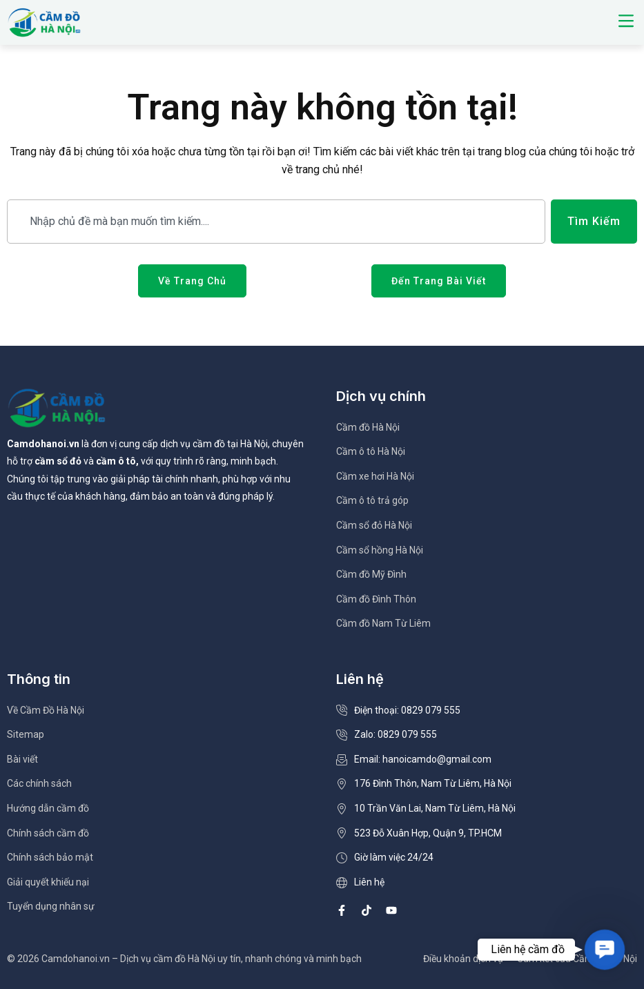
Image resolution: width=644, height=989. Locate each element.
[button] (625, 22)
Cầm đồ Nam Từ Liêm (383, 623)
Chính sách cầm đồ (48, 833)
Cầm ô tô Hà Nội (370, 451)
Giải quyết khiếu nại (48, 882)
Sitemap (25, 734)
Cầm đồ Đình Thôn (376, 599)
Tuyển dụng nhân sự (51, 906)
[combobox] (276, 221)
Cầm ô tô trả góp (372, 500)
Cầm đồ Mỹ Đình (371, 574)
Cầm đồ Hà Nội (368, 427)
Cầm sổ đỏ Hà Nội (374, 525)
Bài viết (22, 759)
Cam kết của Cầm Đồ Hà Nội (577, 958)
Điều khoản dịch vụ (463, 958)
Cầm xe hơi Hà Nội (375, 476)
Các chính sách (39, 783)
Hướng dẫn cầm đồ (48, 808)
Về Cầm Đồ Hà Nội (45, 710)
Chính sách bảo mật (50, 857)
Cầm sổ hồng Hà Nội (379, 550)
